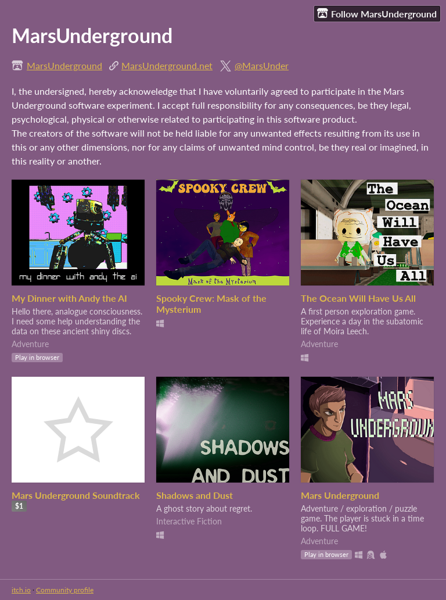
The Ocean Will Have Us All (358, 297)
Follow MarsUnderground (377, 13)
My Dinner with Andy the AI (69, 297)
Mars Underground (340, 495)
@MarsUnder (262, 65)
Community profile (64, 589)
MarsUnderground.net (167, 65)
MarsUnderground (64, 65)
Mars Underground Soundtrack (76, 495)
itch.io (21, 589)
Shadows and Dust (194, 495)
